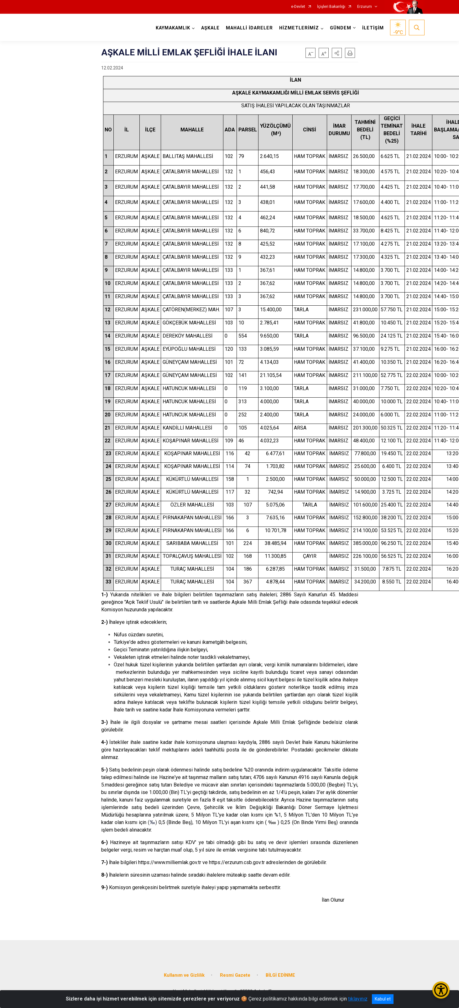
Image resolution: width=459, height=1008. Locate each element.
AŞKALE (210, 28)
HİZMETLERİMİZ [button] (299, 28)
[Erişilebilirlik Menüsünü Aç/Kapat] (441, 990)
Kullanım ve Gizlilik (184, 975)
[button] (337, 53)
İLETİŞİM (373, 28)
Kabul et (383, 998)
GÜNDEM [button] (340, 28)
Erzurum (364, 7)
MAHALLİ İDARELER (249, 28)
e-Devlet (298, 7)
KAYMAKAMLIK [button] (173, 28)
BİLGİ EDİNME (280, 975)
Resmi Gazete (235, 975)
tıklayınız (358, 999)
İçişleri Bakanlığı (331, 7)
